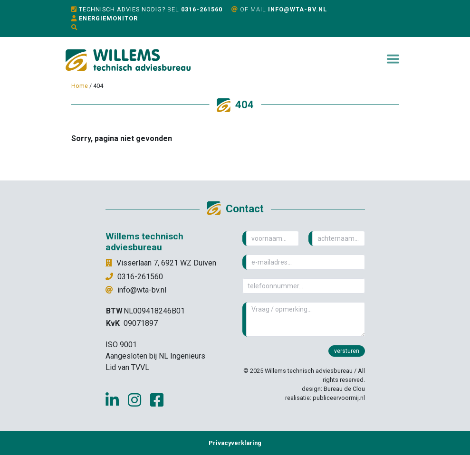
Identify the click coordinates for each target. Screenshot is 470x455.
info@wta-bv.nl (297, 9)
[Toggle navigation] (393, 58)
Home (79, 85)
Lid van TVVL (127, 367)
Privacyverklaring (235, 442)
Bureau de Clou (344, 388)
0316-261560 (201, 9)
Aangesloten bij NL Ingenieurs (155, 355)
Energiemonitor (108, 18)
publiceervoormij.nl (339, 397)
